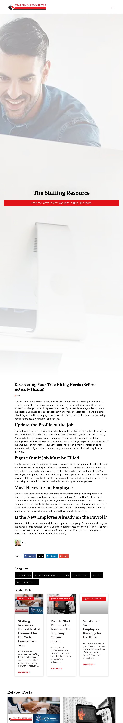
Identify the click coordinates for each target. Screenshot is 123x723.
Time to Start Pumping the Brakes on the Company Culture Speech (61, 631)
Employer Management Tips (46, 575)
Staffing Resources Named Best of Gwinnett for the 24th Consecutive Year (29, 633)
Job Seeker (97, 575)
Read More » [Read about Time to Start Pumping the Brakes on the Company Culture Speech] (56, 668)
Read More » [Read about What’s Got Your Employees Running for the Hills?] (89, 664)
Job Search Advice (80, 575)
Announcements (23, 575)
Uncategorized (31, 582)
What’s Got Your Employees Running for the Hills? (92, 629)
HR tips (65, 575)
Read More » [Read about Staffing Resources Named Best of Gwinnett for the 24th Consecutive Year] (24, 672)
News (18, 582)
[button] (113, 6)
